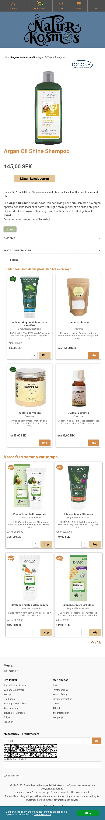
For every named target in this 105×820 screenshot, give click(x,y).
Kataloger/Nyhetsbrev (15, 703)
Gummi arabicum (78, 322)
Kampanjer (58, 717)
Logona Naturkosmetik (23, 57)
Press (56, 685)
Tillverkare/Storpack (14, 713)
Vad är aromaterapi (14, 690)
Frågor (7, 717)
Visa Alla (96, 642)
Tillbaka (11, 259)
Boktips (8, 694)
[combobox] (11, 671)
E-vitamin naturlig (78, 413)
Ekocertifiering (60, 694)
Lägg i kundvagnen (34, 178)
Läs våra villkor (11, 775)
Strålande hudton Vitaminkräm (29, 605)
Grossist (8, 722)
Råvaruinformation (62, 699)
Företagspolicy (60, 690)
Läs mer (10, 229)
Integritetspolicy (61, 713)
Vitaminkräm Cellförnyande (29, 514)
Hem (6, 57)
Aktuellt (57, 708)
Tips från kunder (12, 708)
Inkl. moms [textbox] (10, 671)
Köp (44, 355)
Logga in (13, 8)
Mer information (42, 814)
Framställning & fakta (15, 685)
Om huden (9, 699)
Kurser (56, 703)
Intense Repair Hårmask (78, 514)
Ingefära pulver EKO (29, 413)
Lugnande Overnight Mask (78, 605)
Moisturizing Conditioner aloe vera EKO (29, 324)
